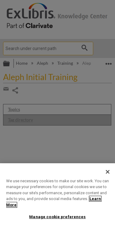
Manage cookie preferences (57, 216)
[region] (57, 195)
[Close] (107, 172)
